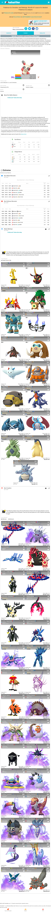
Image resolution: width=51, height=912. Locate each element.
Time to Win (20, 285)
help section (23, 134)
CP (1, 286)
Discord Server (17, 16)
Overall (20, 286)
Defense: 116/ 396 (33, 77)
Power (2, 285)
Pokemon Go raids (8, 13)
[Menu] (2, 2)
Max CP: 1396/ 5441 (32, 74)
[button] (29, 28)
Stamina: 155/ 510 (33, 78)
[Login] (48, 2)
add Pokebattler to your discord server (32, 16)
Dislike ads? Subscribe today (15, 97)
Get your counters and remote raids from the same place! (41, 24)
